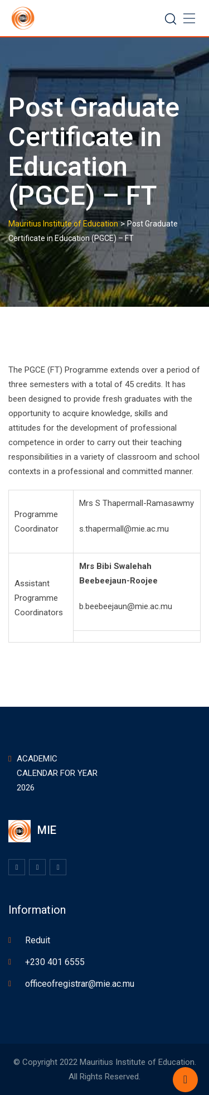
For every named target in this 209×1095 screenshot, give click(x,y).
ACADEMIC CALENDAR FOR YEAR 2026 (57, 773)
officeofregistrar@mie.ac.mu (79, 983)
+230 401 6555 (55, 962)
